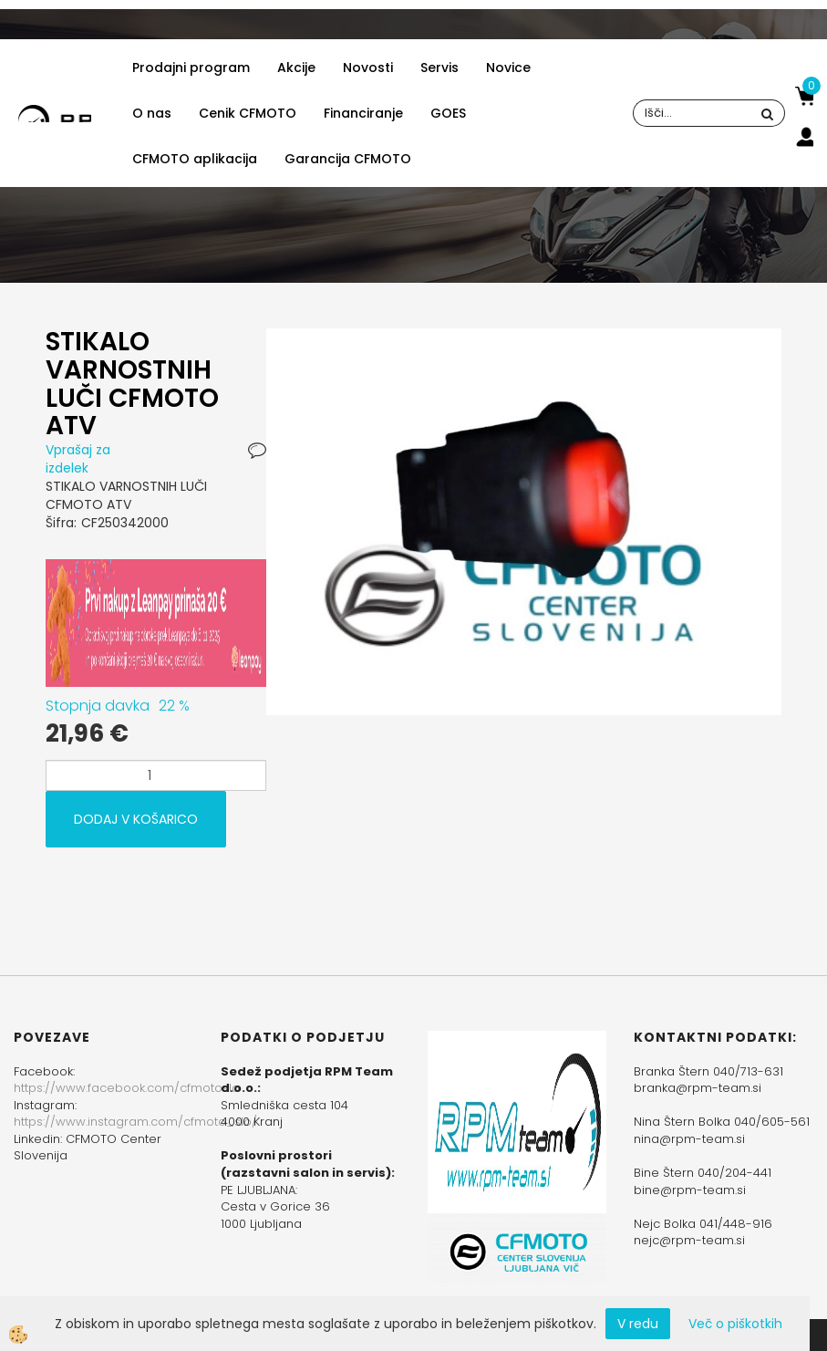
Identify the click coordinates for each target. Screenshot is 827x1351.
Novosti (368, 67)
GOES (448, 113)
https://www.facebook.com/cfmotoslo (127, 1087)
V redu (637, 1324)
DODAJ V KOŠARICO (136, 819)
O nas (151, 113)
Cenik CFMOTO (247, 113)
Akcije (296, 67)
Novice (508, 67)
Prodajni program (191, 67)
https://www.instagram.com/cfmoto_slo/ (135, 1121)
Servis (439, 67)
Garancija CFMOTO (347, 159)
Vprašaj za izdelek (78, 459)
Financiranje (363, 113)
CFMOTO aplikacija (194, 159)
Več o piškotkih (735, 1324)
